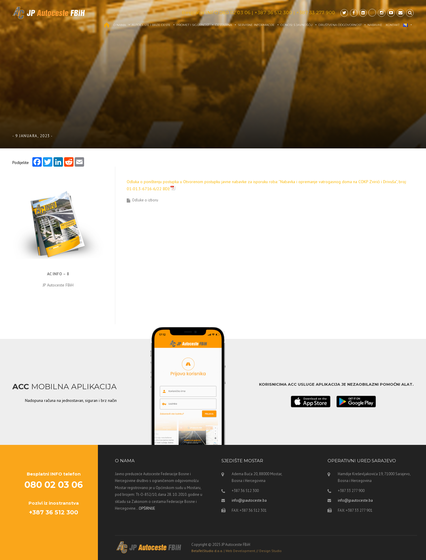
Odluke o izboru (145, 200)
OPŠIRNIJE (147, 508)
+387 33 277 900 (315, 12)
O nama (122, 25)
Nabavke (374, 25)
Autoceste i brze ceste (153, 25)
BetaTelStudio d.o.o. (236, 551)
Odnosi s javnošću (298, 25)
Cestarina (226, 25)
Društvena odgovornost (342, 25)
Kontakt (393, 25)
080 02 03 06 (235, 12)
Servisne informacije (258, 25)
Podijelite (20, 162)
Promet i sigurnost (195, 25)
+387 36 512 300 (273, 12)
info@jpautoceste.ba (249, 500)
